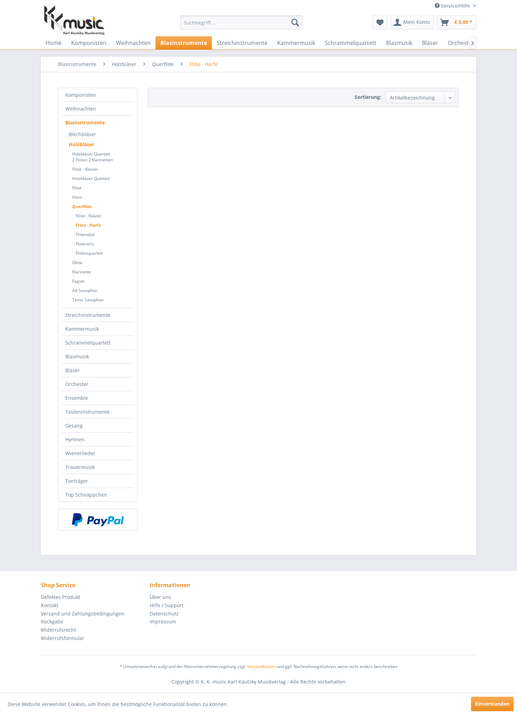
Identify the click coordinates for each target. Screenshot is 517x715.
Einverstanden (492, 703)
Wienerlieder (80, 453)
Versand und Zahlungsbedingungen (82, 613)
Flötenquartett (89, 253)
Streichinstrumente (87, 315)
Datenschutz (164, 613)
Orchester (76, 384)
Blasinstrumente (85, 122)
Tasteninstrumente (87, 411)
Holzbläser (81, 144)
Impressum (163, 621)
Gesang (74, 425)
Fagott (78, 281)
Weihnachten (80, 108)
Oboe (77, 262)
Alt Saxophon (84, 290)
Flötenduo (85, 234)
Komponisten (80, 95)
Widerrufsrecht (58, 630)
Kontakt (49, 605)
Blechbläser (82, 134)
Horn (77, 197)
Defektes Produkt (60, 597)
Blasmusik (77, 356)
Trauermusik (80, 467)
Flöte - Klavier (85, 169)
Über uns (160, 597)
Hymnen (75, 439)
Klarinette (81, 272)
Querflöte (82, 206)
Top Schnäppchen (86, 494)
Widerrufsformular (62, 638)
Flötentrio (85, 244)
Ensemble (76, 398)
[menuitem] (241, 22)
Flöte (77, 188)
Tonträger (76, 481)
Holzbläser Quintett (91, 178)
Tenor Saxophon (88, 300)
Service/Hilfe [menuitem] (453, 5)
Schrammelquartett (88, 342)
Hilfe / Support (167, 605)
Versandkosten (261, 666)
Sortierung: (368, 97)
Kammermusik (82, 329)
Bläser (72, 370)
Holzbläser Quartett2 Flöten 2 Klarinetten (92, 157)
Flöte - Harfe (88, 225)
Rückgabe (52, 621)
